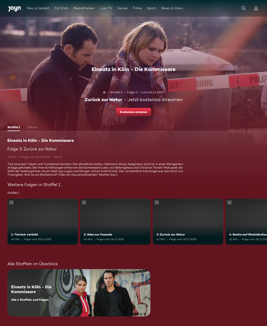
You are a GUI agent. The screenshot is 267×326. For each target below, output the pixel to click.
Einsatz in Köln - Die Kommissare (134, 69)
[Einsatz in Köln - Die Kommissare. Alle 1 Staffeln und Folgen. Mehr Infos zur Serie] (78, 293)
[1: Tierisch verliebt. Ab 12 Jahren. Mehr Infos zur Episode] (42, 222)
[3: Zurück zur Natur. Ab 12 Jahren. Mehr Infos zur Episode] (188, 222)
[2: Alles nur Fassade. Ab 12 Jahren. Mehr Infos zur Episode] (115, 222)
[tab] (14, 127)
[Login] (256, 8)
